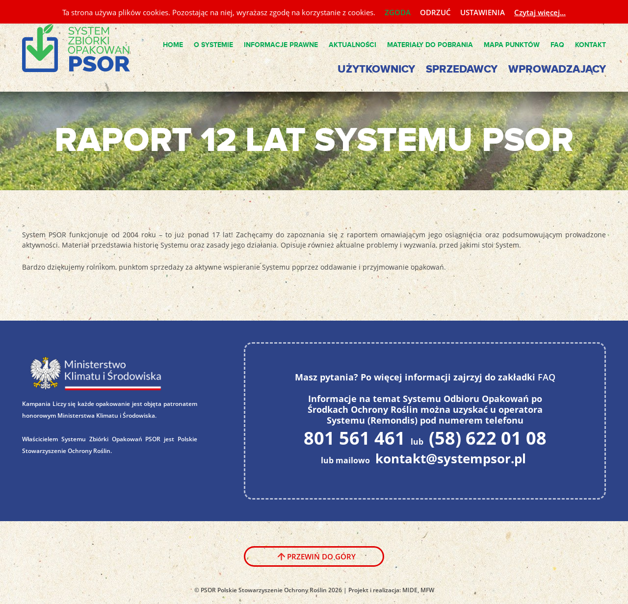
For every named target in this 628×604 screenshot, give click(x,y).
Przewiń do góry (321, 556)
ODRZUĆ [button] (435, 12)
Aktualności (352, 45)
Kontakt (590, 45)
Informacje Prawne (281, 45)
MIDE (410, 590)
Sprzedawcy (461, 69)
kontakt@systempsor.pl (450, 458)
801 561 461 (354, 438)
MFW (427, 590)
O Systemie (213, 45)
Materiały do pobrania (430, 45)
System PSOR (84, 48)
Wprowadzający (557, 69)
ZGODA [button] (398, 12)
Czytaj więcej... (540, 12)
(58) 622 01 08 (488, 438)
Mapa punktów (512, 45)
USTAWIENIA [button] (482, 12)
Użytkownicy (376, 69)
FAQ (557, 45)
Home (173, 45)
